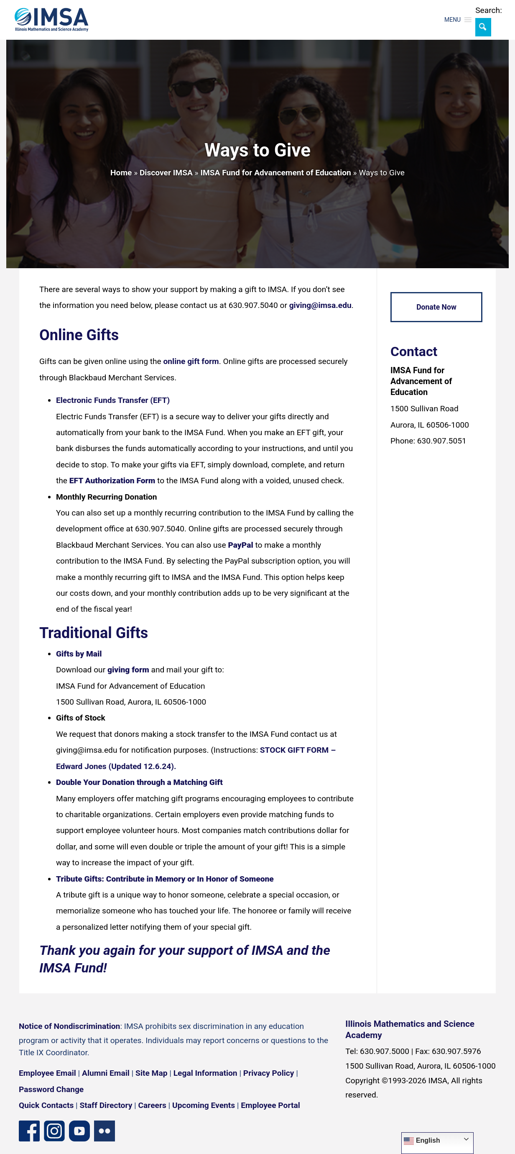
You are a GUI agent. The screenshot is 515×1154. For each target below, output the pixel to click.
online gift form (191, 361)
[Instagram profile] (54, 1130)
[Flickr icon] (104, 1130)
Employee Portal (270, 1105)
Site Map (151, 1073)
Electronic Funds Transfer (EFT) (113, 400)
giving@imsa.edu (320, 305)
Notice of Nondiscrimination (69, 1026)
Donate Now (436, 307)
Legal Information (205, 1073)
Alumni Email (106, 1073)
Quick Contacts (46, 1105)
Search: (488, 10)
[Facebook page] (29, 1130)
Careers (152, 1105)
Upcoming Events (203, 1105)
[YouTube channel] (79, 1130)
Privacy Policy (268, 1073)
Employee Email (47, 1073)
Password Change (51, 1089)
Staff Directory (106, 1105)
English (422, 1141)
